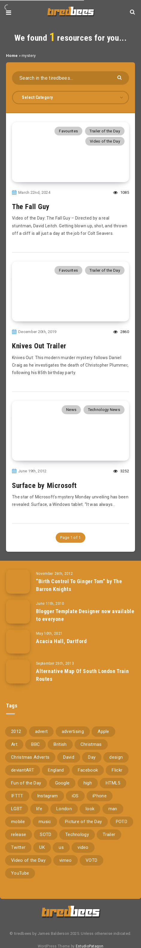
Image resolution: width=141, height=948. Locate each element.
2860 (121, 331)
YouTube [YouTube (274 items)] (20, 873)
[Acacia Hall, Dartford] (18, 642)
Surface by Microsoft (44, 485)
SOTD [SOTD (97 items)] (45, 834)
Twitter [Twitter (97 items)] (18, 847)
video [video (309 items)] (83, 847)
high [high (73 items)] (88, 783)
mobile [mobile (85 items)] (18, 821)
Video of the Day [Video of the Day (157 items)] (28, 860)
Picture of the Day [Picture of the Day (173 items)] (83, 821)
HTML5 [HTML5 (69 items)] (113, 783)
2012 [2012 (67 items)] (16, 731)
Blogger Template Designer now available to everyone (85, 615)
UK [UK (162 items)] (42, 847)
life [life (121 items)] (39, 808)
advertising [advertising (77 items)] (73, 731)
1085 (121, 192)
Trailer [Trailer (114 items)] (109, 834)
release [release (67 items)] (18, 834)
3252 (121, 471)
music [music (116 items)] (45, 821)
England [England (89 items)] (56, 770)
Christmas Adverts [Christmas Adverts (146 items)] (30, 757)
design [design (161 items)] (116, 757)
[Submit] (120, 77)
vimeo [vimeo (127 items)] (65, 860)
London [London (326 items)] (64, 808)
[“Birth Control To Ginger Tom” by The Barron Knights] (18, 582)
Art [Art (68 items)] (14, 744)
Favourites (68, 131)
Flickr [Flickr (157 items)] (117, 770)
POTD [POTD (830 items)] (121, 821)
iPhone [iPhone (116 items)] (100, 796)
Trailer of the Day (105, 131)
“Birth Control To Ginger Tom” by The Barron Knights (79, 585)
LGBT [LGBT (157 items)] (16, 808)
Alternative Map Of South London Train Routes (82, 675)
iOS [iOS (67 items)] (75, 796)
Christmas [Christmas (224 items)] (91, 744)
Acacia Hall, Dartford (61, 641)
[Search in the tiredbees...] (70, 78)
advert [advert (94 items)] (41, 731)
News (71, 409)
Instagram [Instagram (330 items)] (47, 796)
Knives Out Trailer (39, 346)
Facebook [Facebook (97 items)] (88, 770)
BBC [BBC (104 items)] (35, 744)
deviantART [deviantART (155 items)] (22, 770)
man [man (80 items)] (112, 808)
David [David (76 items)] (68, 757)
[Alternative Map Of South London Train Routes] (18, 672)
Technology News (104, 409)
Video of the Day (105, 141)
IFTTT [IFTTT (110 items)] (17, 796)
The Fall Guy (30, 206)
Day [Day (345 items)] (91, 757)
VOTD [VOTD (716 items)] (91, 860)
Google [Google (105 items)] (62, 783)
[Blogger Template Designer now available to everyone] (18, 612)
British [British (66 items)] (60, 744)
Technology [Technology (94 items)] (77, 834)
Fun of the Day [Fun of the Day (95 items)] (26, 783)
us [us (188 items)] (61, 847)
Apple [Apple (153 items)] (103, 731)
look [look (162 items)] (90, 808)
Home (12, 55)
